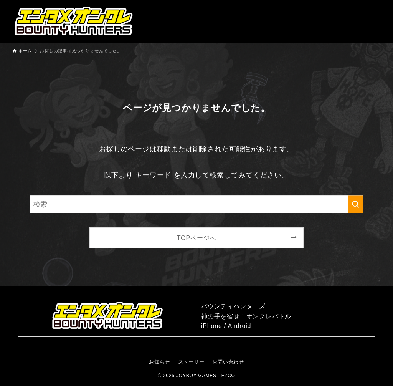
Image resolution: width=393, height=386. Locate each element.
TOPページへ (196, 237)
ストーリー (191, 362)
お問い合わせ (228, 362)
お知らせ (159, 362)
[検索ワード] (196, 204)
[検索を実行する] (355, 204)
